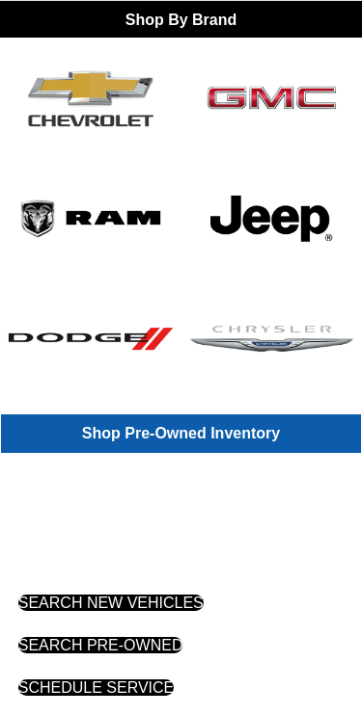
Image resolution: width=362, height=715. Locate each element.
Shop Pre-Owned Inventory (181, 433)
